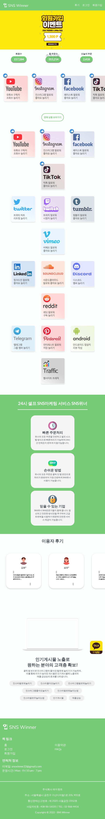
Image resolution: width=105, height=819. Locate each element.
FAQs (58, 749)
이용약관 (60, 744)
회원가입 (97, 5)
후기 (77, 5)
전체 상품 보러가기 (52, 117)
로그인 (86, 5)
